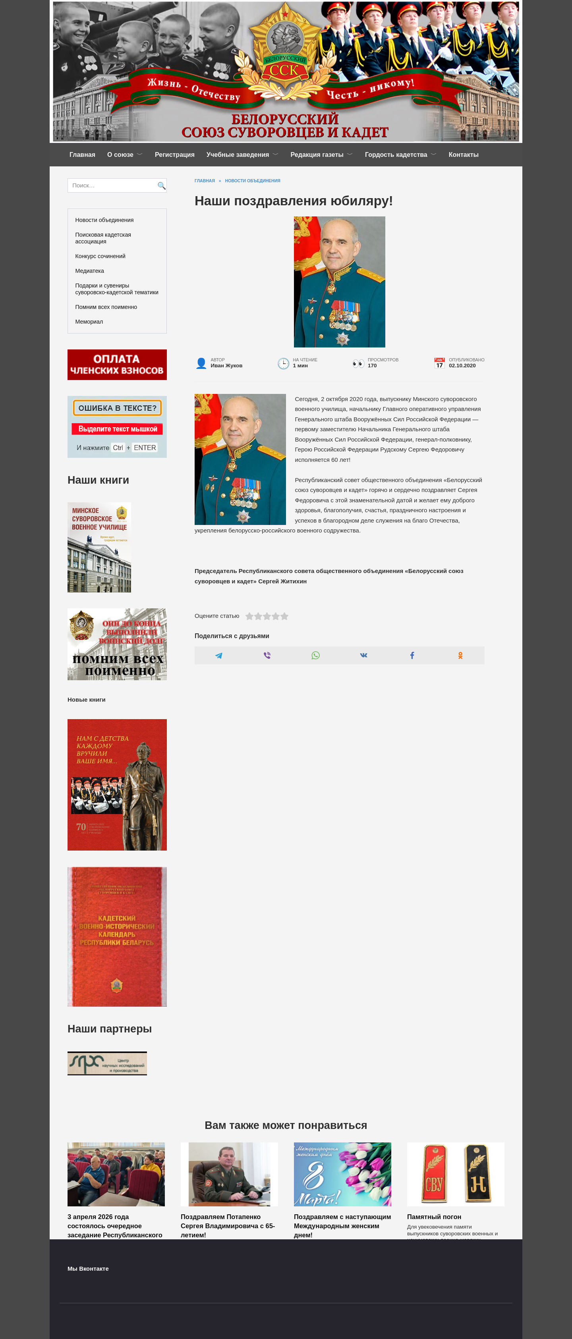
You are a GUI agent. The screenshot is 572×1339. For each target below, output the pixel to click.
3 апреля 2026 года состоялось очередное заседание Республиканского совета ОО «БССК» (115, 1230)
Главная (82, 154)
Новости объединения (104, 220)
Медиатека (89, 271)
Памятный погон (434, 1216)
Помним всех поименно (106, 307)
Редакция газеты (317, 154)
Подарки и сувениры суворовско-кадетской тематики (116, 288)
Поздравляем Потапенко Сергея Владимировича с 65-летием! (228, 1226)
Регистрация (175, 154)
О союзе (120, 154)
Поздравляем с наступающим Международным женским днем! (342, 1226)
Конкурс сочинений (100, 256)
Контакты (464, 154)
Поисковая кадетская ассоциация (103, 238)
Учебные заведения (238, 154)
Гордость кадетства (396, 154)
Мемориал (89, 321)
